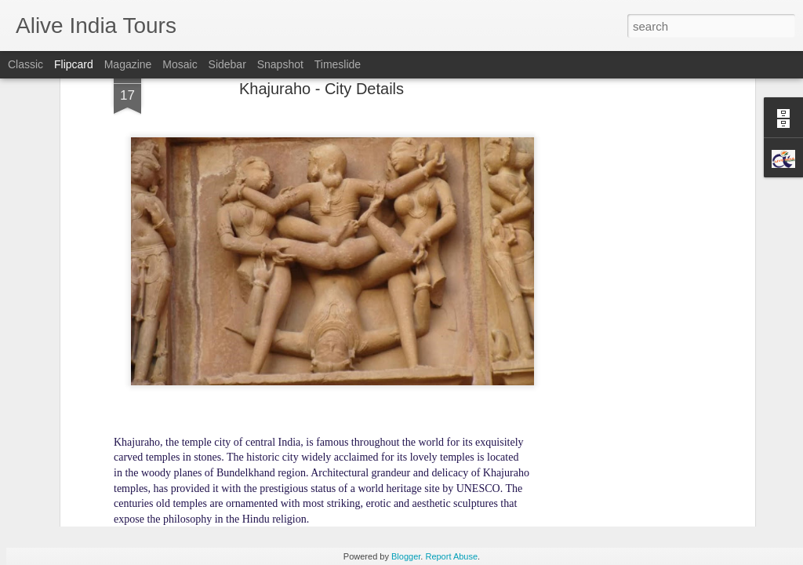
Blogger (405, 556)
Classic (25, 64)
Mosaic (179, 64)
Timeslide (337, 64)
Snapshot (280, 64)
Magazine (128, 64)
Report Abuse (451, 556)
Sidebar (227, 64)
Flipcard (73, 64)
